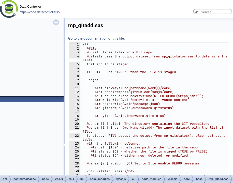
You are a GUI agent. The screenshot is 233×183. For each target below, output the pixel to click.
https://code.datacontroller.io (40, 12)
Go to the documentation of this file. (96, 38)
